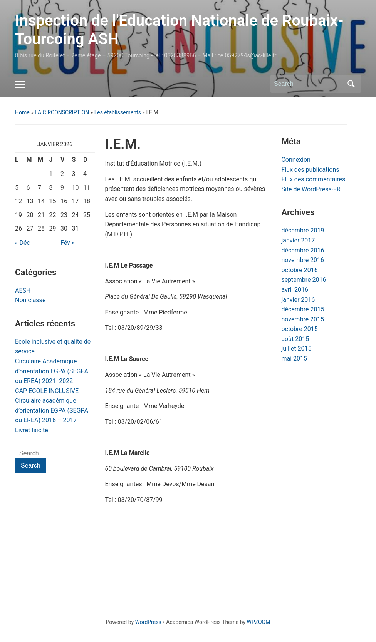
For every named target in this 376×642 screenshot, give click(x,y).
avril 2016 (294, 289)
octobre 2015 (299, 329)
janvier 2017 (298, 240)
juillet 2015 (296, 348)
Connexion (295, 159)
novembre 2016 (302, 260)
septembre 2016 (303, 279)
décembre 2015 (302, 309)
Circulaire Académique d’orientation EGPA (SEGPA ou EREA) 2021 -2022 (51, 371)
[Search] (308, 84)
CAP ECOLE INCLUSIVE (47, 391)
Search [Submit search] (351, 84)
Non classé (30, 300)
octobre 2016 (299, 270)
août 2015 (295, 339)
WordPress (148, 622)
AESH (22, 290)
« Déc (22, 242)
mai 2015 (294, 358)
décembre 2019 (302, 230)
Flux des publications (310, 169)
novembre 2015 (302, 319)
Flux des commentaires (313, 179)
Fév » (67, 242)
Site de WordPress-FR (310, 189)
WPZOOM (258, 622)
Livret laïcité (31, 430)
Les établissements (117, 112)
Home (22, 112)
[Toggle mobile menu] (20, 84)
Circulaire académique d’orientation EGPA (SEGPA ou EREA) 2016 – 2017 (51, 410)
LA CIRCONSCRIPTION (62, 112)
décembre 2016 (302, 250)
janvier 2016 (298, 299)
